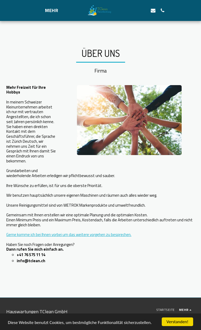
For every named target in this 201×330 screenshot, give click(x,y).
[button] (143, 10)
